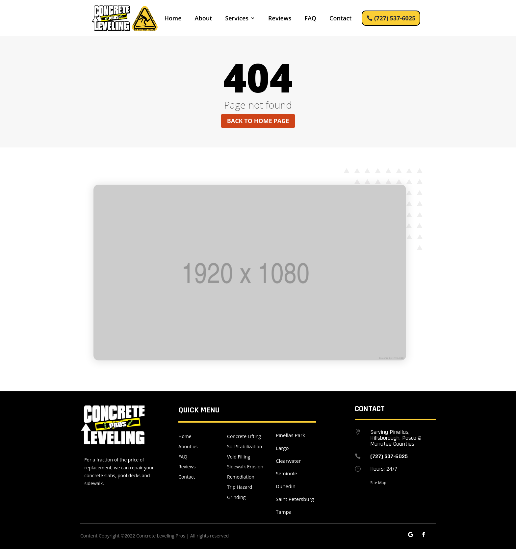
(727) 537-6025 (395, 18)
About (203, 19)
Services (236, 19)
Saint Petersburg (295, 499)
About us (187, 446)
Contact (340, 19)
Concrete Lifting (244, 436)
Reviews (279, 19)
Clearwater (288, 461)
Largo (282, 448)
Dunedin (286, 486)
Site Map (378, 482)
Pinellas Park (290, 435)
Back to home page (258, 121)
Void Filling (238, 457)
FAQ (310, 19)
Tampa (284, 512)
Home (173, 19)
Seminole (286, 473)
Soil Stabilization (244, 446)
